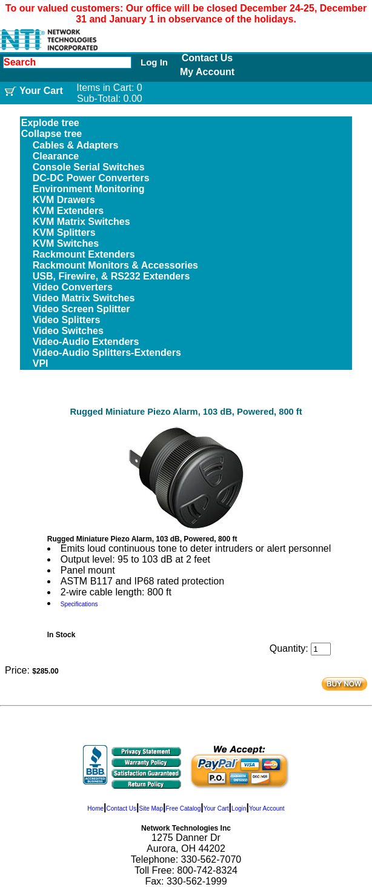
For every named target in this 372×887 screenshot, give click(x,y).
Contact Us (207, 58)
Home (95, 808)
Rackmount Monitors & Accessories (115, 265)
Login (238, 808)
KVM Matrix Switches (81, 221)
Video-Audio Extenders (86, 341)
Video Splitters (67, 320)
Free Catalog (183, 808)
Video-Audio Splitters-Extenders (107, 352)
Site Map (150, 808)
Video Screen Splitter (81, 309)
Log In (154, 62)
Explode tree (50, 123)
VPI (40, 363)
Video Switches (68, 331)
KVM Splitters (64, 232)
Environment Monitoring (89, 189)
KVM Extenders (68, 211)
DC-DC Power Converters (91, 178)
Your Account (267, 808)
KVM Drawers (64, 200)
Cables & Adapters (76, 145)
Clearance (56, 156)
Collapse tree (51, 134)
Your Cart (216, 808)
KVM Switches (66, 243)
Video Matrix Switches (84, 298)
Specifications (79, 604)
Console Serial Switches (89, 167)
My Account (207, 72)
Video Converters (73, 287)
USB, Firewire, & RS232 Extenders (111, 276)
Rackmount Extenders (84, 254)
